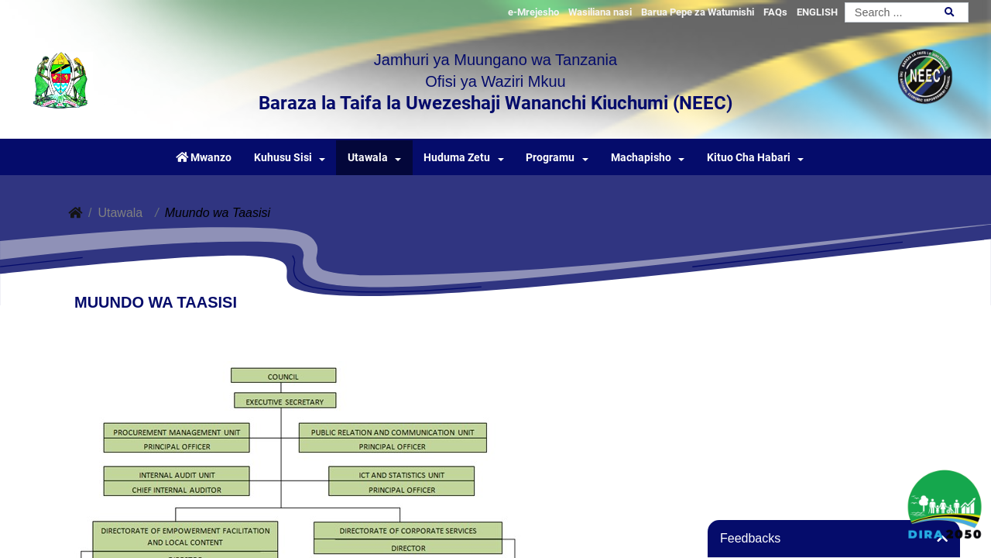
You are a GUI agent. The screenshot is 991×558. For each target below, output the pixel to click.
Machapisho (641, 157)
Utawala (368, 157)
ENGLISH (817, 12)
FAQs (775, 12)
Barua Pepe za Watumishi (697, 12)
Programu (550, 157)
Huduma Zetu (456, 157)
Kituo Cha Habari (748, 157)
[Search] (907, 12)
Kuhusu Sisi (283, 157)
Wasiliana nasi (600, 12)
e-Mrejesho (533, 12)
